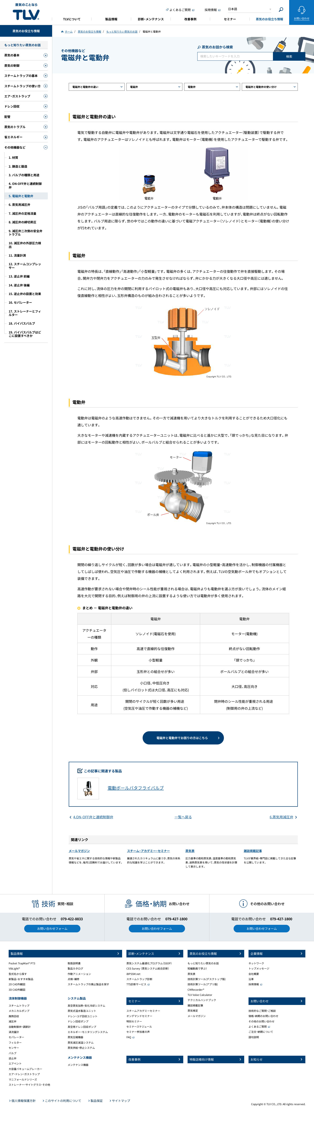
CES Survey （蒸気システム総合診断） (147, 968)
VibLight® (14, 968)
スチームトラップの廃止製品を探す (88, 984)
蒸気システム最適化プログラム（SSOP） (149, 963)
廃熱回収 (14, 1016)
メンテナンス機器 (78, 1065)
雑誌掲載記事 (253, 851)
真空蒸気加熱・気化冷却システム (86, 1006)
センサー (14, 1048)
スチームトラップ (19, 1006)
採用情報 (254, 984)
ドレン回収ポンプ (78, 1021)
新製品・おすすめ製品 (21, 979)
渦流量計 (14, 1032)
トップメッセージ (259, 968)
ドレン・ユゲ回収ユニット (82, 1016)
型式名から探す (18, 974)
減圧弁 (12, 1021)
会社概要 (254, 974)
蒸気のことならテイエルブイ (26, 11)
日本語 (232, 9)
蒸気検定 (193, 1010)
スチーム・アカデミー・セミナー (148, 851)
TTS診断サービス (136, 984)
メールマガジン (79, 851)
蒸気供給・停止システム (81, 1048)
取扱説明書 (74, 963)
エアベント (15, 1063)
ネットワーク (256, 963)
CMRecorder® (196, 990)
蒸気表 (189, 851)
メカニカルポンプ (19, 1011)
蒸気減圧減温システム (81, 1042)
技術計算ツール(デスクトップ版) (207, 979)
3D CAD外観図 (17, 990)
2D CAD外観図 (17, 984)
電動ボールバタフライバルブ (136, 788)
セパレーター (16, 1037)
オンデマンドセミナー (139, 1016)
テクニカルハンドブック (202, 1000)
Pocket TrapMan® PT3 (22, 963)
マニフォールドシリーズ (23, 1079)
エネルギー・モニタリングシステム (88, 1032)
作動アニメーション (79, 974)
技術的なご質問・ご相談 (262, 1011)
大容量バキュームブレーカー (25, 1069)
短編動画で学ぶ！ (197, 968)
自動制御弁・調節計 (20, 1027)
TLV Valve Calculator (200, 995)
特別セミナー (134, 1021)
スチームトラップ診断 (139, 979)
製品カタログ (75, 968)
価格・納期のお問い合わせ (263, 1016)
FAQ (128, 1037)
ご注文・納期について (261, 1032)
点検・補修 (73, 979)
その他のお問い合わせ (261, 1021)
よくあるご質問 (258, 1026)
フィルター (15, 1042)
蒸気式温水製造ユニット (82, 1011)
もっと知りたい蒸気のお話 (203, 963)
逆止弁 (12, 1058)
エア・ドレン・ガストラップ (24, 1074)
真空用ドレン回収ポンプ (82, 1027)
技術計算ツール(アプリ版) (203, 984)
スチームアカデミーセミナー (143, 1011)
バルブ (12, 1053)
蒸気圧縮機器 (75, 1037)
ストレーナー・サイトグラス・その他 (29, 1085)
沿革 (251, 979)
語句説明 (254, 1037)
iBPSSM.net (133, 974)
